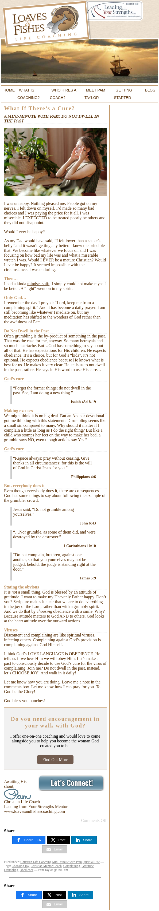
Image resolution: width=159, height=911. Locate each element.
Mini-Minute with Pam (67, 862)
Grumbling (11, 870)
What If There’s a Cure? (39, 108)
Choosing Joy (20, 866)
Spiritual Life (91, 862)
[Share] (29, 840)
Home (9, 90)
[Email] (54, 849)
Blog (150, 90)
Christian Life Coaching (35, 862)
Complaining (71, 866)
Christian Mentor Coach (46, 866)
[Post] (58, 840)
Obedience (26, 870)
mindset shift (38, 283)
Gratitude (88, 866)
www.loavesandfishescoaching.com (34, 811)
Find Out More (55, 759)
